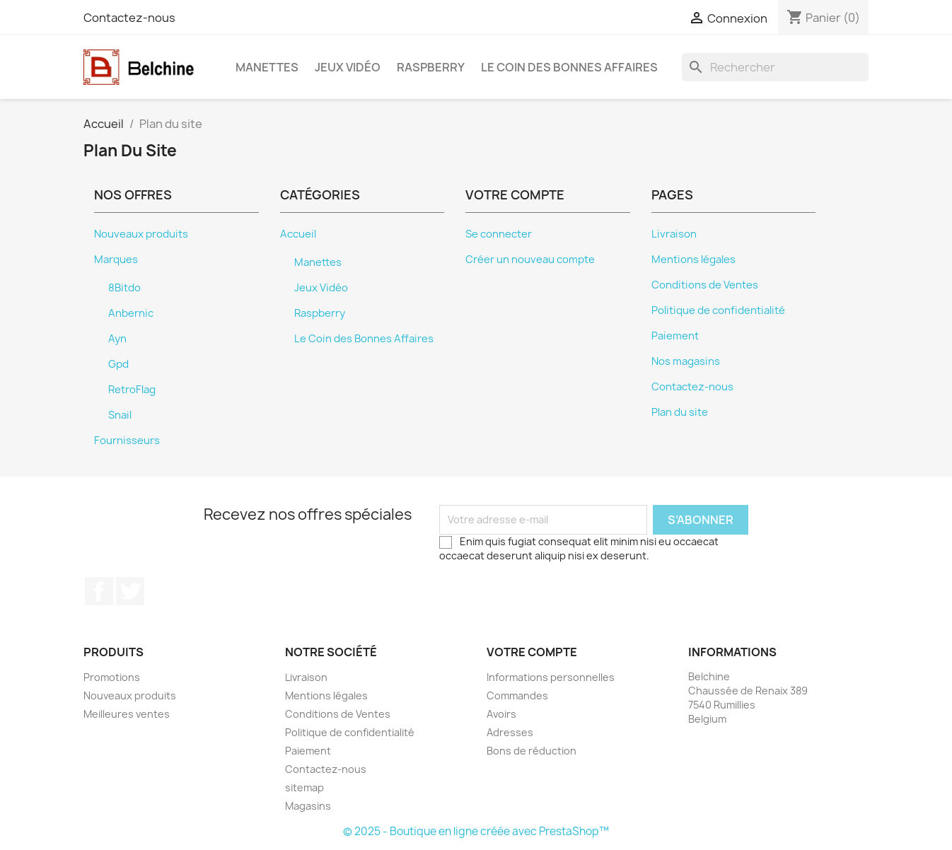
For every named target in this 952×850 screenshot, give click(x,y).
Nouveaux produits (141, 234)
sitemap (304, 787)
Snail (120, 415)
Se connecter (498, 234)
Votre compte (532, 652)
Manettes (267, 67)
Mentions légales (693, 259)
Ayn (117, 339)
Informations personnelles (551, 677)
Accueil (298, 234)
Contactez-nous (129, 17)
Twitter (130, 591)
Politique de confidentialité (718, 310)
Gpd (118, 364)
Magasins (308, 806)
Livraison (674, 234)
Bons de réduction (531, 750)
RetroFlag (132, 390)
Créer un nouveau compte (530, 259)
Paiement (675, 336)
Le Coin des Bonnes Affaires (569, 67)
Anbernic (130, 313)
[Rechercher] (775, 67)
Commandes (517, 695)
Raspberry (431, 67)
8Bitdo (124, 288)
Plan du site (679, 412)
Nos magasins (685, 361)
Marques (116, 259)
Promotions (111, 677)
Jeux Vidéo (348, 67)
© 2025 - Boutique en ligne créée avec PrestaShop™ (476, 831)
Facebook (99, 591)
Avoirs (501, 714)
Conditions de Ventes (704, 285)
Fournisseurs (127, 440)
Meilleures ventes (126, 714)
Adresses (510, 732)
